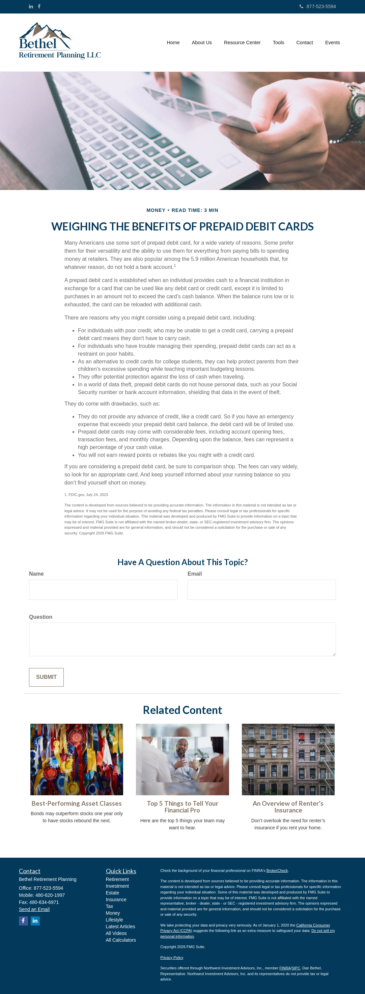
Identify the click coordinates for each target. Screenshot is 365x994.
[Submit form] (46, 677)
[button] (202, 42)
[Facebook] (39, 6)
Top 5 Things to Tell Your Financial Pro (182, 807)
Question (40, 617)
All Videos (116, 933)
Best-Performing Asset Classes (77, 803)
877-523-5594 (318, 6)
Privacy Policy (171, 958)
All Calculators (121, 940)
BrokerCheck (277, 870)
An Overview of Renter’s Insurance (288, 807)
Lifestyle (114, 919)
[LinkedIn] (31, 6)
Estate (112, 892)
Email (195, 574)
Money (113, 913)
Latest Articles (120, 926)
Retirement (117, 879)
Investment (117, 886)
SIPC (295, 968)
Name (36, 574)
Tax (109, 906)
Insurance (116, 899)
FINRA (284, 968)
